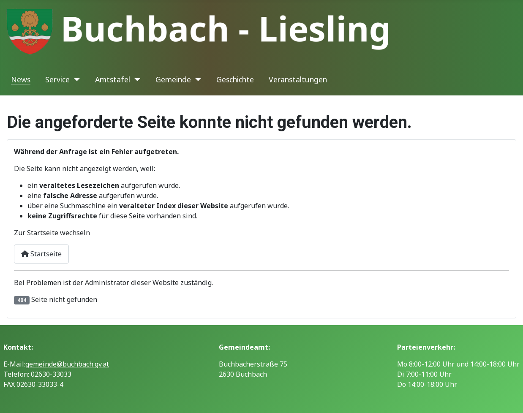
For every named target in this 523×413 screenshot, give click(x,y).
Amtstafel (112, 79)
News (20, 79)
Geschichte (235, 79)
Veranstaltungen (298, 79)
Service (57, 79)
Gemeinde (173, 79)
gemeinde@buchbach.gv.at (67, 364)
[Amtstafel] (135, 79)
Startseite (41, 253)
